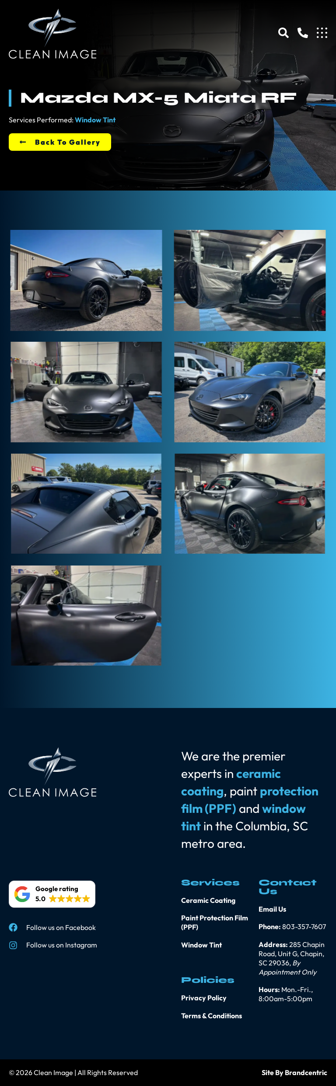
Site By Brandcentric (294, 1072)
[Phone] (303, 33)
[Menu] (322, 33)
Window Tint (95, 119)
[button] (52, 894)
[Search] (283, 33)
